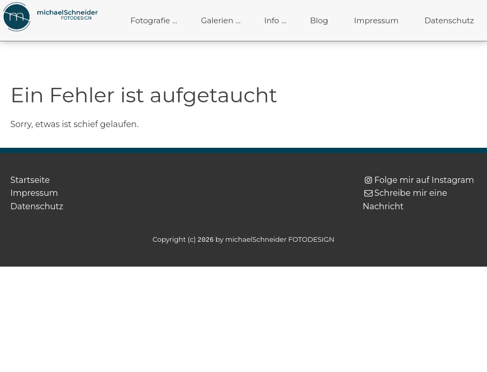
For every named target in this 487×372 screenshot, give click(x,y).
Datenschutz (449, 20)
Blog (319, 20)
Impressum (376, 20)
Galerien (217, 20)
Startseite (30, 180)
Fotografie (150, 20)
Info (271, 20)
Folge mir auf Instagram (424, 180)
